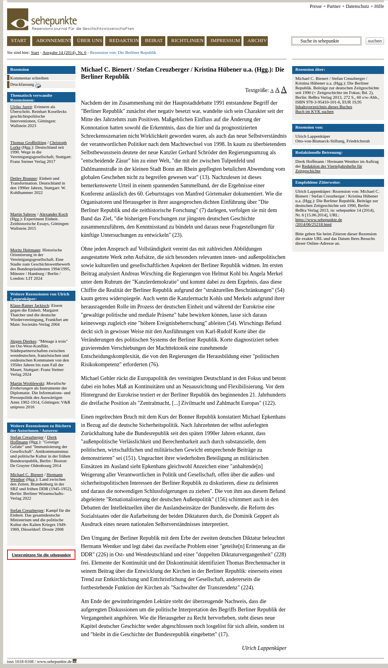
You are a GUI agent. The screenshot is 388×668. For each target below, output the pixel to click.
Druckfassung (25, 85)
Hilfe (379, 6)
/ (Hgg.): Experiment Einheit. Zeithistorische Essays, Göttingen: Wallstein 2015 (40, 221)
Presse (316, 6)
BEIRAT (154, 40)
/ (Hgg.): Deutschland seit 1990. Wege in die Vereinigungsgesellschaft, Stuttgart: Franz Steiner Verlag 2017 (40, 152)
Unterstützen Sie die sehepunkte (41, 554)
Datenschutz (357, 6)
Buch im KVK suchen (314, 111)
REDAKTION (124, 40)
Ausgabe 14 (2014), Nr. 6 (64, 52)
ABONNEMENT (53, 40)
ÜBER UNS (89, 40)
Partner (334, 6)
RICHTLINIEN (187, 40)
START (18, 40)
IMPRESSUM (225, 40)
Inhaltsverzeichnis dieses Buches (323, 106)
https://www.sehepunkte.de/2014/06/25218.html (318, 222)
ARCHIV (257, 40)
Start (35, 52)
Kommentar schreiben (29, 78)
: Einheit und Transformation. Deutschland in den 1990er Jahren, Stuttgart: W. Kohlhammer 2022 (38, 185)
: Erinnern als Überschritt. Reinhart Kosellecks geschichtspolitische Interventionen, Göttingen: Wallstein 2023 (38, 116)
